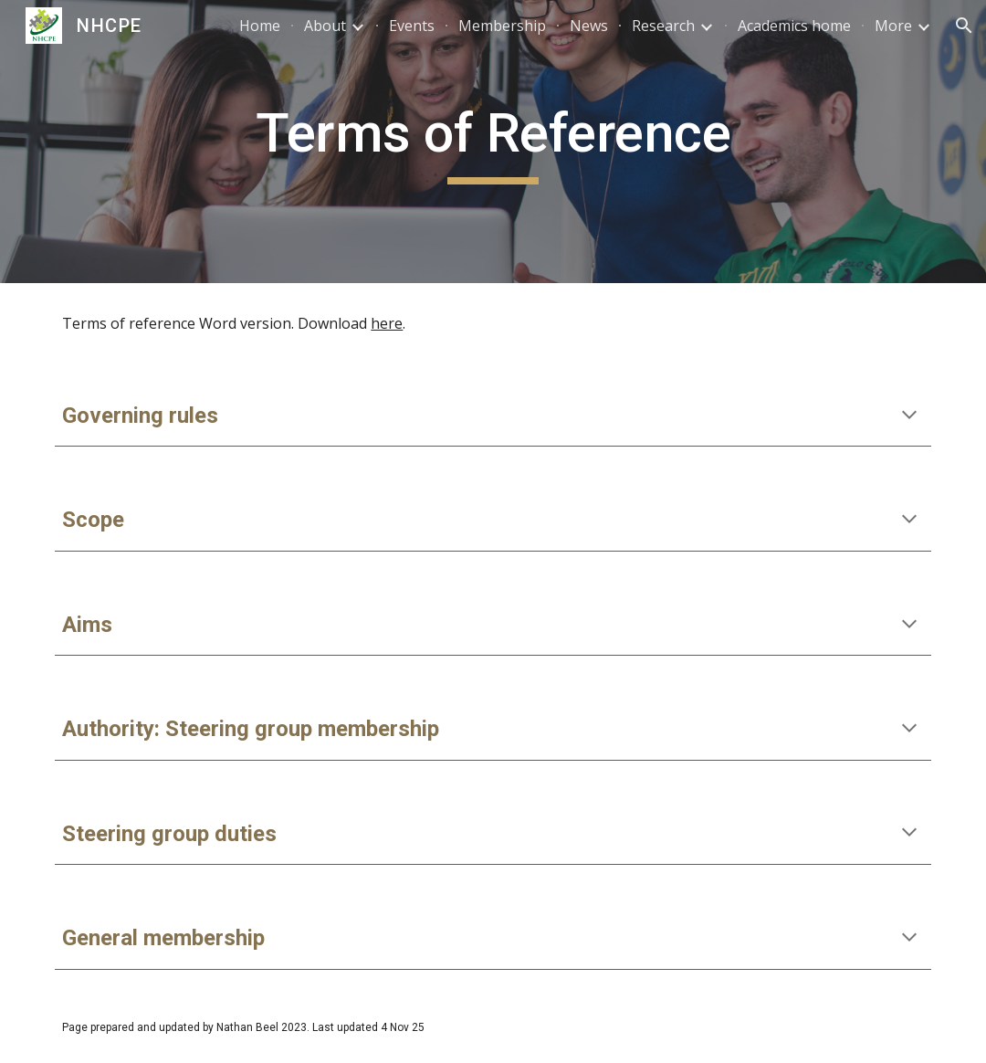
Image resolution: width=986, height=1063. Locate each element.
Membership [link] (502, 26)
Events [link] (412, 26)
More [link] (893, 26)
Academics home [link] (794, 26)
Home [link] (259, 26)
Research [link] (663, 26)
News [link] (589, 26)
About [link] (325, 26)
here (387, 323)
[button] (964, 25)
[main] (493, 141)
